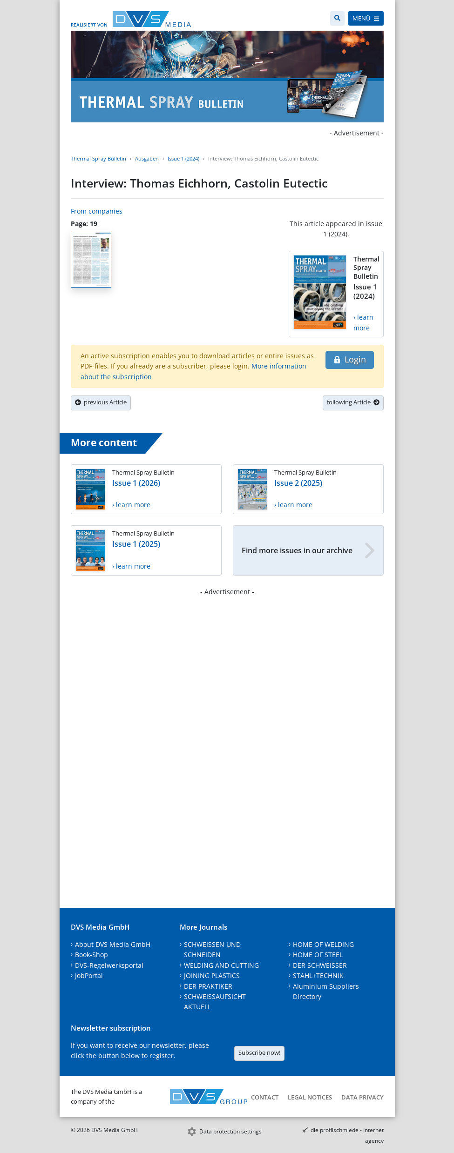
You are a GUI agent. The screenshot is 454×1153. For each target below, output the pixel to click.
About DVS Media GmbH (112, 944)
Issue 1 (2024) (183, 158)
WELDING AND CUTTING (221, 965)
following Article (353, 402)
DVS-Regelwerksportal (109, 965)
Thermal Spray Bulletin (98, 158)
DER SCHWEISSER (320, 965)
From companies (96, 211)
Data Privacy (362, 1097)
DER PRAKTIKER (208, 986)
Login (349, 359)
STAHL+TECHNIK (318, 975)
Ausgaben (147, 158)
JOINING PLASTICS (212, 975)
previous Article (101, 402)
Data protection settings (230, 1131)
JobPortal (89, 975)
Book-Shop (91, 954)
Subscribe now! (259, 1052)
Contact (264, 1097)
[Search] (337, 18)
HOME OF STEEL (318, 954)
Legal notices (310, 1097)
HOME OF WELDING (323, 944)
